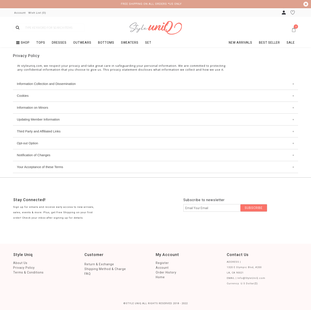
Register (162, 263)
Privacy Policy (24, 267)
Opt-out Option (27, 143)
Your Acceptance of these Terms (40, 167)
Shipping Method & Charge (105, 269)
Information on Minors (32, 107)
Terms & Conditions (28, 272)
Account (162, 267)
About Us (20, 263)
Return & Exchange (99, 264)
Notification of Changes (33, 155)
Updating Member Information (38, 119)
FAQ (87, 273)
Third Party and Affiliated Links (38, 131)
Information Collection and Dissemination (46, 84)
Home (160, 277)
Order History (166, 272)
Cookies (23, 95)
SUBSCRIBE (254, 208)
